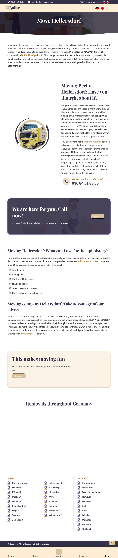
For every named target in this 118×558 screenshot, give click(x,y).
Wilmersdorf (55, 514)
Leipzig (85, 514)
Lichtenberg (55, 491)
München (86, 519)
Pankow (53, 501)
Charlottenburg (20, 482)
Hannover (87, 501)
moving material (93, 141)
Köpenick (16, 491)
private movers (28, 333)
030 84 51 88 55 (16, 2)
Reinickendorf (19, 505)
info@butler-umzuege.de (40, 2)
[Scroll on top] (112, 543)
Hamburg (86, 496)
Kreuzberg (54, 487)
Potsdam (86, 524)
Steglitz (15, 510)
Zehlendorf (17, 519)
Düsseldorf (87, 487)
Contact (97, 216)
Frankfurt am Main (91, 491)
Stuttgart (86, 528)
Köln (84, 510)
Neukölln (16, 501)
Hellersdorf (17, 487)
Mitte (51, 496)
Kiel (84, 505)
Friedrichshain (56, 482)
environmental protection (89, 261)
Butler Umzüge (29, 55)
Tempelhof (54, 510)
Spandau (53, 505)
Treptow (16, 514)
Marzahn (16, 496)
